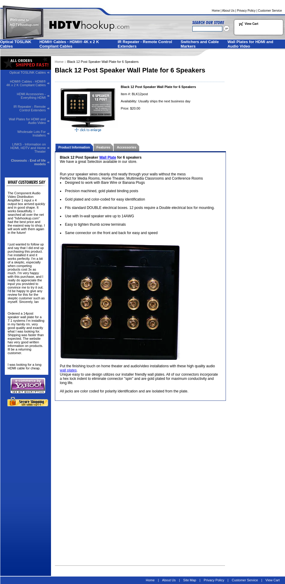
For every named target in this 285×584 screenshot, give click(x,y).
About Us (228, 10)
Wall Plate (107, 157)
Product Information (74, 147)
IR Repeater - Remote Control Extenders (145, 44)
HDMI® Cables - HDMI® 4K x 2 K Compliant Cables (69, 44)
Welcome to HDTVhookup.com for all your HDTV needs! (58, 22)
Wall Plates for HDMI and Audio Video (250, 44)
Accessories (126, 147)
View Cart (251, 23)
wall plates (68, 370)
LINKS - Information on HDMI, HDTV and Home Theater (28, 147)
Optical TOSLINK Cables (16, 44)
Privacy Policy (246, 10)
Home (216, 10)
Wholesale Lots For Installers (31, 133)
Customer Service (270, 10)
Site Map (189, 580)
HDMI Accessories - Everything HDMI (31, 95)
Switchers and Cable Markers (200, 44)
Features (103, 147)
